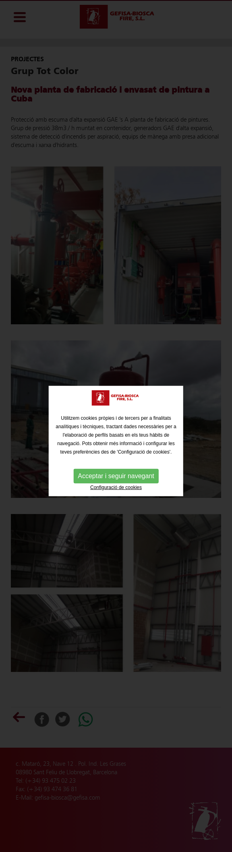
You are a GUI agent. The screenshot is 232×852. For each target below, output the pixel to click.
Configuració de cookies (116, 490)
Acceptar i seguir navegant (116, 478)
